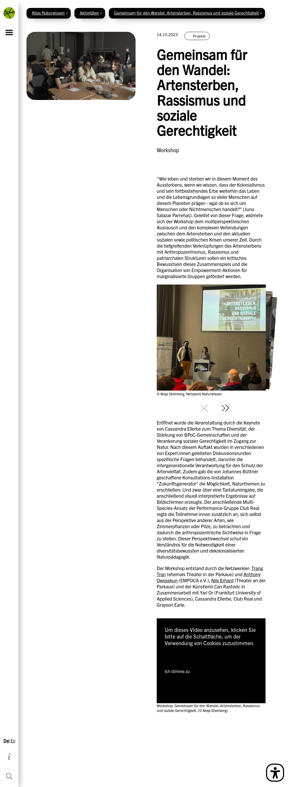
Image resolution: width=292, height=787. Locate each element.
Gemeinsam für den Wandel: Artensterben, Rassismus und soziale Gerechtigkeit (186, 12)
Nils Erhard (222, 580)
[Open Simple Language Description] (275, 773)
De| (6, 740)
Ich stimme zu (177, 671)
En (13, 740)
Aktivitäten (89, 12)
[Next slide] (225, 408)
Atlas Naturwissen (48, 12)
